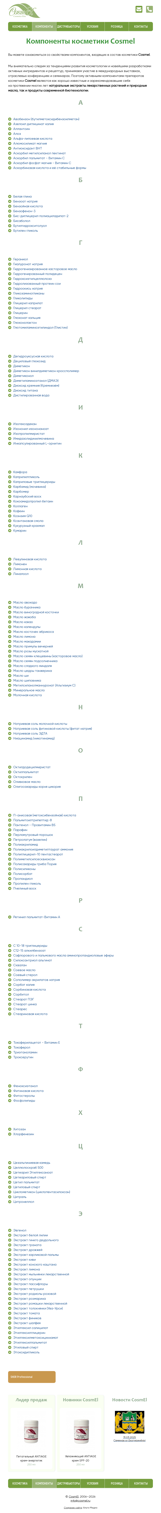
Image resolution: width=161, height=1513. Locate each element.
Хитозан (19, 1129)
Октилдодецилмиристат (32, 767)
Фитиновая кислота (28, 1091)
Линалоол (21, 574)
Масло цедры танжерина (32, 671)
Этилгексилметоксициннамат (35, 1338)
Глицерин (20, 313)
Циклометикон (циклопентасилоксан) (41, 1192)
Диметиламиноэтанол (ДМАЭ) (36, 381)
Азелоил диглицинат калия (33, 124)
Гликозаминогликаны (28, 293)
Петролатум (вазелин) (30, 840)
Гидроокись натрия (28, 288)
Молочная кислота (27, 695)
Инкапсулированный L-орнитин (37, 443)
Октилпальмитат (26, 772)
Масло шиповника (27, 680)
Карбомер (21, 491)
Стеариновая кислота (30, 1014)
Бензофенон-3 (24, 211)
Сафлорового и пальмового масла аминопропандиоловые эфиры (63, 955)
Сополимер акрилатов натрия (36, 980)
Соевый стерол (25, 975)
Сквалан (20, 965)
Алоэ (17, 134)
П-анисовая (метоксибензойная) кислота (44, 815)
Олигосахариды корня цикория (37, 787)
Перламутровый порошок (33, 835)
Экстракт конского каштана (34, 1264)
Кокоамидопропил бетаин (33, 501)
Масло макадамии (27, 641)
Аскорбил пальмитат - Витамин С (39, 158)
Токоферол (21, 1047)
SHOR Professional (21, 1377)
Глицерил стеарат (27, 308)
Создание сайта (73, 1507)
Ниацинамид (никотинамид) (34, 738)
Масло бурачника (26, 607)
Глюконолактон (25, 323)
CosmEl (73, 1496)
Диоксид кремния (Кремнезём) (36, 385)
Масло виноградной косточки (36, 612)
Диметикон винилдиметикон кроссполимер (46, 371)
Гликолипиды (23, 298)
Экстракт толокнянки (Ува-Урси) (38, 1308)
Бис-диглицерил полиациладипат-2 (40, 216)
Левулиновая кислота (30, 559)
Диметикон (21, 366)
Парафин (20, 830)
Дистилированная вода (31, 395)
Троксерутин (23, 1057)
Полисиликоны (24, 869)
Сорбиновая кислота (29, 989)
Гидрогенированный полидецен (37, 274)
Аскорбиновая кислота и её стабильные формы (49, 168)
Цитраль (19, 1197)
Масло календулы (26, 627)
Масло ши (21, 675)
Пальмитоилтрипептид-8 (32, 820)
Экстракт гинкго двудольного (36, 1240)
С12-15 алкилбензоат (29, 950)
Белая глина (22, 196)
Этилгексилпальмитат (30, 1342)
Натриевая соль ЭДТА (30, 733)
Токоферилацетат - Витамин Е (36, 1042)
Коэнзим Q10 (22, 516)
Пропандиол (23, 879)
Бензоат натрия (25, 201)
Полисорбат (22, 874)
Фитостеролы (24, 1096)
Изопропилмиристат (29, 434)
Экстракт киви (24, 1259)
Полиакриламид (25, 844)
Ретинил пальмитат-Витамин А (36, 917)
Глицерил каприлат (28, 303)
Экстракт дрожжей (27, 1250)
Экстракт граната (27, 1245)
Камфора (20, 472)
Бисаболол (21, 221)
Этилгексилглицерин (29, 1333)
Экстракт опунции (27, 1279)
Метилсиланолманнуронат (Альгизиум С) (44, 685)
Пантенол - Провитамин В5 (34, 825)
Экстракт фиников (27, 1318)
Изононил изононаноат (31, 429)
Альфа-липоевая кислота (32, 138)
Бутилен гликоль (25, 230)
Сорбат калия (24, 985)
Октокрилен (22, 777)
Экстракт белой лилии (30, 1235)
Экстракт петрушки (28, 1289)
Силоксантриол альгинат (32, 960)
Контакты (141, 27)
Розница (117, 27)
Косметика (20, 27)
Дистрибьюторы (68, 27)
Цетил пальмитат (26, 1182)
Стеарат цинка (25, 1004)
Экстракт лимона (26, 1269)
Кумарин (19, 530)
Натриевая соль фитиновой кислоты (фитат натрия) (52, 728)
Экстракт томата (26, 1313)
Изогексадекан (24, 424)
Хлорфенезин (23, 1134)
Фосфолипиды (24, 1100)
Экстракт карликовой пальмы (36, 1255)
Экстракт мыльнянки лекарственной (41, 1274)
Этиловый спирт (25, 1347)
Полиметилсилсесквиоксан (34, 859)
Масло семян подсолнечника (35, 661)
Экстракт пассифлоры (30, 1284)
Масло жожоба (24, 617)
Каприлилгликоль (26, 477)
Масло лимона (24, 636)
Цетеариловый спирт (29, 1177)
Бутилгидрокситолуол (30, 226)
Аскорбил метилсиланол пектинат (39, 153)
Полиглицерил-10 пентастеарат (38, 854)
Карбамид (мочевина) (29, 487)
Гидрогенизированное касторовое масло (45, 269)
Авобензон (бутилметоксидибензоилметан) (46, 119)
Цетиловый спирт (26, 1187)
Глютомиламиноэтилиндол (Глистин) (40, 327)
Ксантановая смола (28, 521)
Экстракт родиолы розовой (34, 1294)
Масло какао (23, 622)
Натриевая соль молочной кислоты (40, 724)
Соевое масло (24, 970)
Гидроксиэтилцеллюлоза (32, 279)
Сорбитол (21, 994)
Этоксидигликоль (26, 1352)
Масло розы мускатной (30, 651)
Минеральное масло (29, 690)
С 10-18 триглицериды (30, 946)
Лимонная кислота (27, 569)
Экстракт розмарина (29, 1299)
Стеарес (20, 1009)
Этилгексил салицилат (30, 1328)
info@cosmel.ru (80, 1500)
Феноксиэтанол (25, 1086)
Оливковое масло (27, 782)
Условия (92, 27)
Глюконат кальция (26, 318)
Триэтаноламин (25, 1052)
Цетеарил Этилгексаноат (33, 1172)
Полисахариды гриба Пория (34, 864)
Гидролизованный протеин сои (37, 283)
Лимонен (20, 564)
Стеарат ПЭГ (23, 999)
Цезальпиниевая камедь (31, 1163)
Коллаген (20, 506)
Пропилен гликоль (27, 883)
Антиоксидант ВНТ (27, 148)
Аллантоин (21, 129)
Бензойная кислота (28, 206)
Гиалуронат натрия (28, 264)
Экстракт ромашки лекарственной (40, 1303)
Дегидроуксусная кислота (33, 356)
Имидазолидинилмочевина (33, 438)
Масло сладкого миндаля (32, 666)
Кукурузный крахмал (29, 526)
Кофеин (19, 511)
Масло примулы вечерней (33, 646)
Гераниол (20, 259)
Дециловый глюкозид (29, 361)
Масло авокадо (25, 602)
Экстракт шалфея (27, 1323)
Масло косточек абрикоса (33, 632)
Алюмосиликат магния (30, 143)
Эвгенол (19, 1230)
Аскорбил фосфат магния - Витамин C (42, 163)
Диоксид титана (25, 390)
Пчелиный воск (24, 888)
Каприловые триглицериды (34, 482)
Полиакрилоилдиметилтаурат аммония (43, 849)
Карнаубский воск (27, 496)
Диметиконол (23, 376)
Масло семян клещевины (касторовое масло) (48, 656)
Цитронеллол (23, 1202)
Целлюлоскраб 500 (28, 1167)
